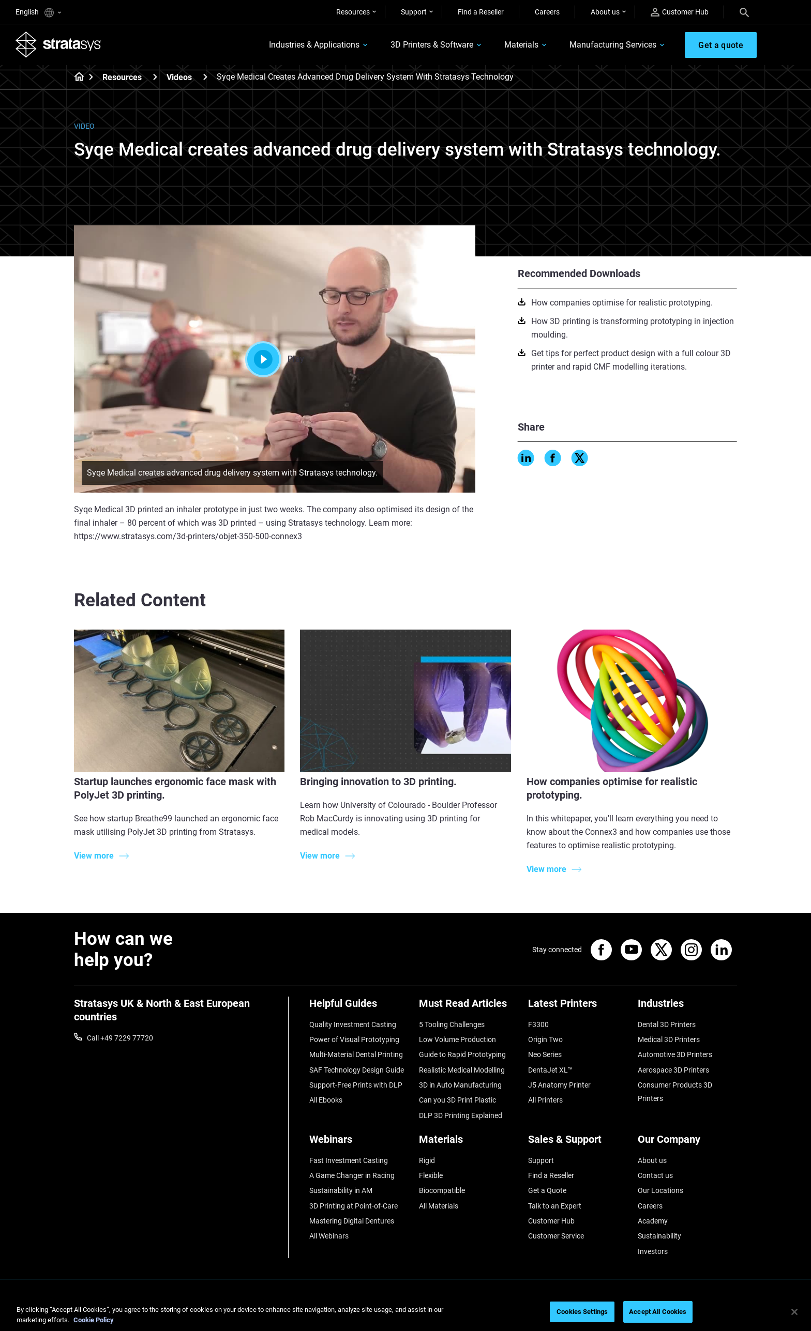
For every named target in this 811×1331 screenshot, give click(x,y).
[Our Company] (687, 1143)
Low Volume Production (457, 1039)
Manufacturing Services (612, 45)
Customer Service (556, 1236)
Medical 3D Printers (669, 1039)
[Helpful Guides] (359, 1007)
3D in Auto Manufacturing (460, 1085)
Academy (653, 1221)
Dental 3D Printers (667, 1024)
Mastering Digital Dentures (351, 1221)
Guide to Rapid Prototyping (462, 1054)
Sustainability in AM (340, 1190)
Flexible (431, 1175)
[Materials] (468, 1143)
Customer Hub (680, 12)
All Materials (438, 1206)
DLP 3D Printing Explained (460, 1115)
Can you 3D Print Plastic (457, 1100)
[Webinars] (359, 1143)
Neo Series (545, 1054)
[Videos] (205, 77)
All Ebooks (325, 1100)
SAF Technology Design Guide (356, 1070)
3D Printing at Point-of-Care (353, 1206)
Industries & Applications (314, 45)
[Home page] (76, 77)
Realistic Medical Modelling (462, 1070)
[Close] (794, 1312)
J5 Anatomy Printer (559, 1085)
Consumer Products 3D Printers (675, 1092)
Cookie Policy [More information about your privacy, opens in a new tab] (93, 1320)
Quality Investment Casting (352, 1024)
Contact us (655, 1175)
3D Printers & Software (432, 45)
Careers (547, 12)
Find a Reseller (481, 12)
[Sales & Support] (577, 1143)
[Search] (744, 12)
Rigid (427, 1160)
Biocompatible (442, 1190)
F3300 (538, 1024)
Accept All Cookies (657, 1311)
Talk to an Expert (554, 1206)
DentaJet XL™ (550, 1070)
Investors (653, 1251)
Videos (179, 77)
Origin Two (545, 1039)
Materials (521, 45)
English (38, 13)
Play (274, 359)
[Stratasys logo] (58, 44)
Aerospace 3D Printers (673, 1070)
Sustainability (659, 1236)
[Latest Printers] (577, 1007)
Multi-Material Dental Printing (356, 1054)
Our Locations (660, 1190)
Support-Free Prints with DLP (355, 1085)
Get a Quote (547, 1190)
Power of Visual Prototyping (354, 1039)
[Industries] (687, 1007)
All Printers (545, 1100)
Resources (353, 12)
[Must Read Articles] (468, 1007)
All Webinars (329, 1236)
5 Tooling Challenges (452, 1024)
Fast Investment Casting (348, 1160)
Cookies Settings (582, 1311)
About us (605, 12)
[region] (405, 1312)
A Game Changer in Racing (352, 1175)
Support (414, 12)
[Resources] (155, 77)
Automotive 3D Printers (675, 1054)
